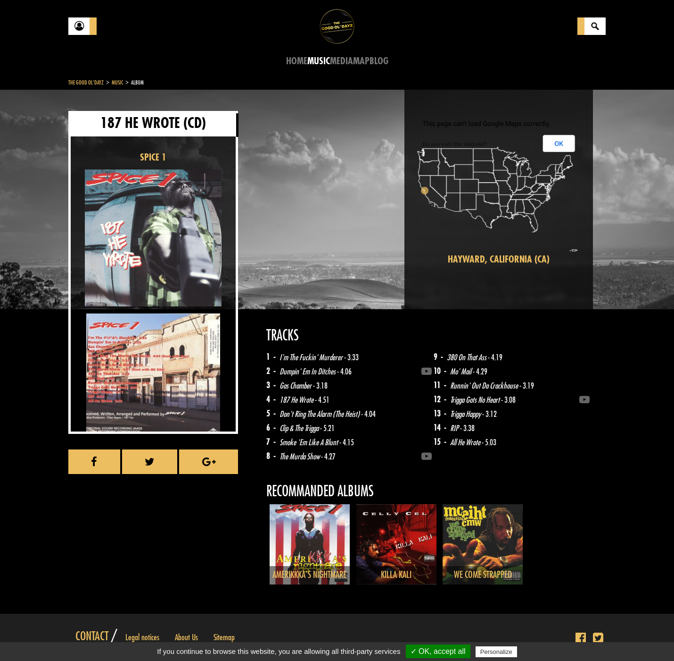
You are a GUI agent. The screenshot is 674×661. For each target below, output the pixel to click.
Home (296, 61)
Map (361, 61)
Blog (379, 61)
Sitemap (224, 637)
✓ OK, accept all (438, 651)
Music (318, 61)
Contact (91, 636)
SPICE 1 (153, 157)
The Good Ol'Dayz (86, 82)
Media (341, 61)
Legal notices (142, 637)
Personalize (496, 651)
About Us (186, 637)
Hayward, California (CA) (499, 259)
